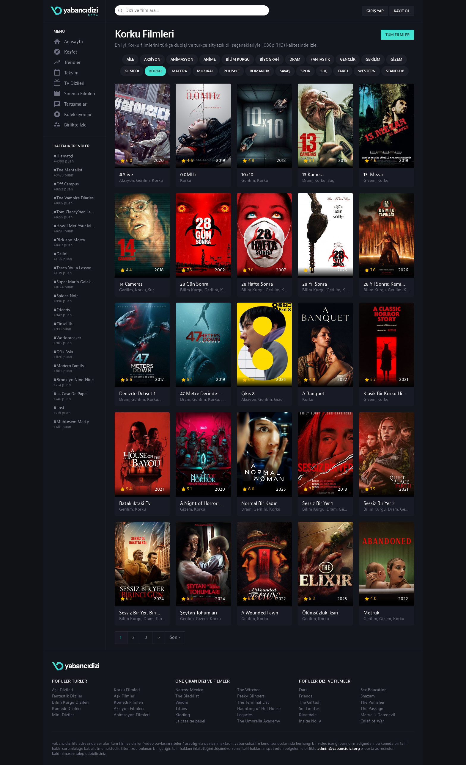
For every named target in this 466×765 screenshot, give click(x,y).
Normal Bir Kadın (259, 503)
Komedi (132, 71)
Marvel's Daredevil (377, 715)
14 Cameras (131, 284)
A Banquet (313, 393)
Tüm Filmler (397, 34)
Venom (181, 702)
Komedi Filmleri (128, 702)
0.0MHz (188, 174)
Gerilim (373, 59)
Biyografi (269, 59)
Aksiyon (152, 59)
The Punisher (372, 702)
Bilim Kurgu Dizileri (70, 702)
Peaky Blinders (251, 696)
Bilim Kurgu (238, 59)
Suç (324, 71)
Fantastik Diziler (67, 696)
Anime (210, 59)
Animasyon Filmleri (132, 715)
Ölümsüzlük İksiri (320, 613)
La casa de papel (190, 721)
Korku (155, 71)
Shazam (367, 696)
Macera (179, 71)
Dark (303, 690)
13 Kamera (313, 174)
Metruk (371, 613)
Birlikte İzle (69, 125)
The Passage (371, 708)
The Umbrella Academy (258, 721)
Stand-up (395, 71)
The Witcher (248, 690)
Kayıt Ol (402, 11)
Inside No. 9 (310, 721)
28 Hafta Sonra (257, 284)
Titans (181, 708)
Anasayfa (68, 42)
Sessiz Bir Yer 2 (379, 503)
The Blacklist (187, 696)
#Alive (126, 174)
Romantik (260, 71)
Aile (130, 59)
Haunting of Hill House (259, 708)
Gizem (396, 59)
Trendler (67, 63)
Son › (175, 637)
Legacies (245, 715)
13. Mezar (373, 174)
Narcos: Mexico (189, 690)
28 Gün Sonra (194, 284)
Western (367, 71)
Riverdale (308, 715)
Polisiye (231, 71)
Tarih (343, 71)
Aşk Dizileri (62, 690)
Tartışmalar (69, 104)
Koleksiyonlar (72, 115)
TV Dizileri (68, 83)
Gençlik (347, 59)
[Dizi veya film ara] (120, 10)
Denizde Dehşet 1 (137, 393)
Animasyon (182, 59)
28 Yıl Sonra (314, 284)
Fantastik (320, 59)
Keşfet (65, 52)
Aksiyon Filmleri (129, 708)
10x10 (247, 174)
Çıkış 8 (248, 393)
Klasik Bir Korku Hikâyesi (385, 393)
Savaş (285, 71)
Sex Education (373, 690)
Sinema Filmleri (74, 94)
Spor (305, 71)
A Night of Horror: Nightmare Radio (201, 503)
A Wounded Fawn (259, 613)
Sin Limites (309, 708)
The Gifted (309, 702)
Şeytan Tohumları (198, 613)
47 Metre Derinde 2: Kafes (201, 393)
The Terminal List (253, 702)
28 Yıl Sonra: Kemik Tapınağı (385, 284)
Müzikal (205, 71)
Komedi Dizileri (66, 708)
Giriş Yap (375, 11)
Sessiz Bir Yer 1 (317, 503)
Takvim (65, 73)
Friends (305, 696)
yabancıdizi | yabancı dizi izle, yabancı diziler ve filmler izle (74, 11)
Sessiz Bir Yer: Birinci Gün (140, 613)
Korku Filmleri (127, 690)
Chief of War (372, 721)
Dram (294, 59)
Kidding (182, 715)
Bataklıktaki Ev (135, 503)
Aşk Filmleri (125, 696)
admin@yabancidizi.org (338, 748)
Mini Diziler (63, 715)
